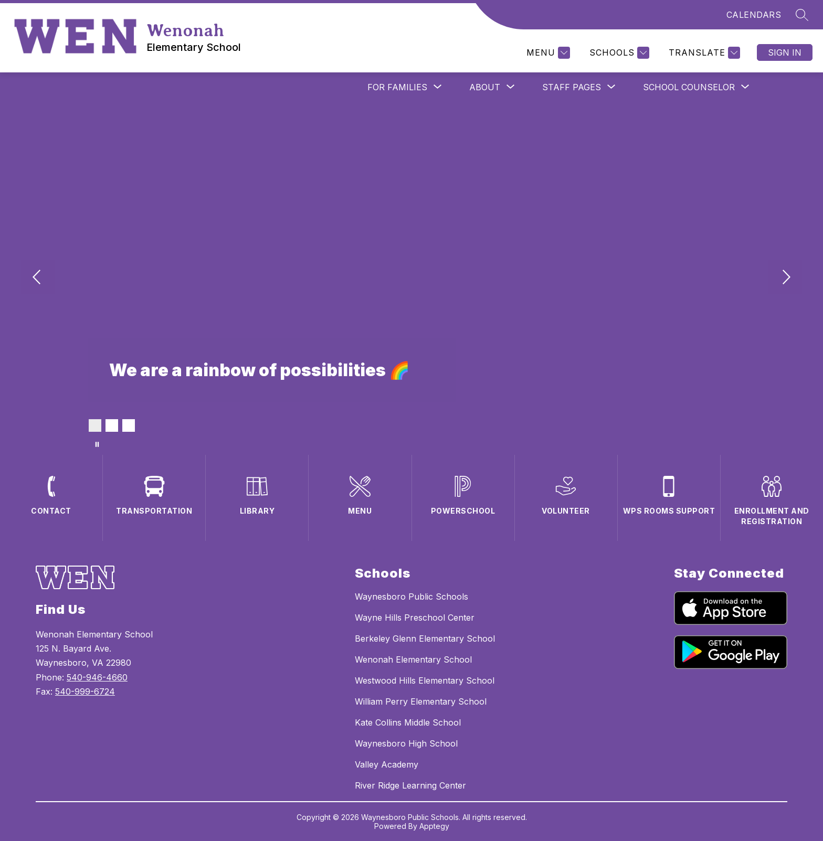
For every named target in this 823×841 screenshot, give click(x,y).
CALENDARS (754, 14)
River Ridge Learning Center (410, 785)
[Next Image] (785, 278)
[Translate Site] (703, 52)
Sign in (784, 52)
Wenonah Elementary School (413, 659)
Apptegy (434, 826)
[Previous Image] (38, 278)
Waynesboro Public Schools (411, 596)
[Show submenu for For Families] (397, 87)
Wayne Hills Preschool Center (414, 617)
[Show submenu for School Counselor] (689, 87)
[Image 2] (111, 425)
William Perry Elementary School (421, 701)
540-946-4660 (97, 677)
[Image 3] (128, 425)
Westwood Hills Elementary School (424, 680)
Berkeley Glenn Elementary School (425, 638)
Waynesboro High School (406, 743)
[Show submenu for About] (484, 87)
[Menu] (547, 52)
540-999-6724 (85, 691)
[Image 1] (95, 425)
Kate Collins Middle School (408, 722)
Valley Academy (386, 764)
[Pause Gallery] (97, 444)
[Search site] (802, 14)
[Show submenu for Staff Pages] (571, 87)
